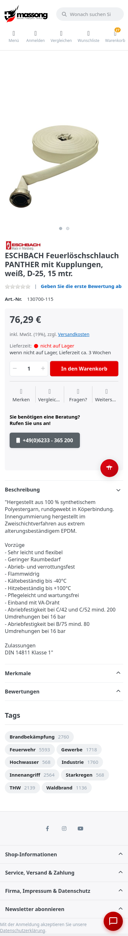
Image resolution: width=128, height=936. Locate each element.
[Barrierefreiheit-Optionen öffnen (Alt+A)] (109, 468)
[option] (64, 164)
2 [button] (67, 228)
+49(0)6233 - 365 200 (44, 440)
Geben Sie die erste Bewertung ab (81, 286)
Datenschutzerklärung (22, 930)
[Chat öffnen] (113, 921)
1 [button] (60, 228)
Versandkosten (74, 334)
